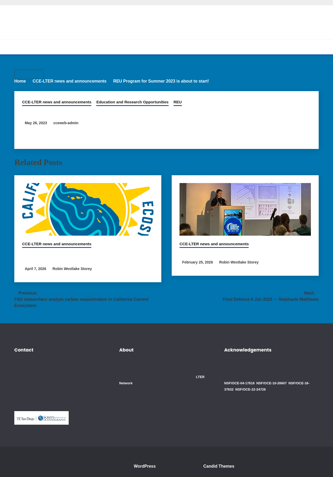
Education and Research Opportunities (124, 98)
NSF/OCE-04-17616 (239, 380)
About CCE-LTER (103, 46)
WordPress (146, 463)
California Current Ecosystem (166, 19)
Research (139, 46)
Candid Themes (221, 463)
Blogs (236, 46)
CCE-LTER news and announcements (54, 98)
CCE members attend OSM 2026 (217, 256)
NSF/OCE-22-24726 (239, 386)
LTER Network (153, 380)
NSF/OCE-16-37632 (301, 380)
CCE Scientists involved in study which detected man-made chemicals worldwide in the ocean (84, 259)
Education (211, 46)
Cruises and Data (175, 46)
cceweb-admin (68, 119)
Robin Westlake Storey (73, 271)
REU (165, 98)
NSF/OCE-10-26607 (270, 380)
